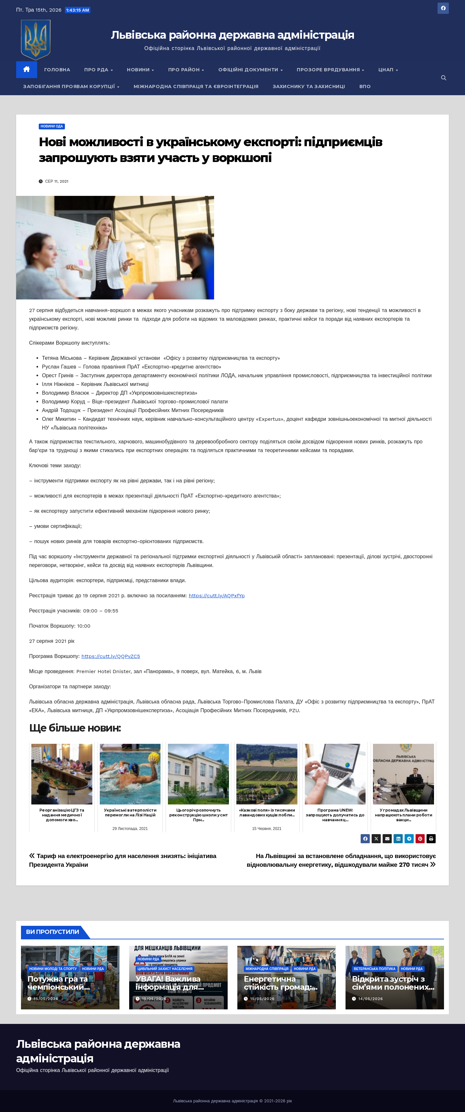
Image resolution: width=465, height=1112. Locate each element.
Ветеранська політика (375, 969)
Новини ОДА (52, 126)
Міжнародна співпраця (267, 969)
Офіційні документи (249, 70)
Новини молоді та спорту (53, 969)
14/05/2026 (370, 998)
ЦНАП (386, 70)
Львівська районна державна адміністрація (233, 35)
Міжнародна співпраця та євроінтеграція (196, 86)
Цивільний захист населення (165, 969)
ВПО (365, 86)
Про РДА (97, 70)
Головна (57, 70)
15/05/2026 (46, 998)
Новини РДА (93, 969)
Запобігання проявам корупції (70, 86)
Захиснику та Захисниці (309, 86)
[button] (443, 78)
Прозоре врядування (329, 70)
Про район (184, 70)
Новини (139, 70)
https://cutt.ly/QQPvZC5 (110, 656)
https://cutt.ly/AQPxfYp (217, 595)
